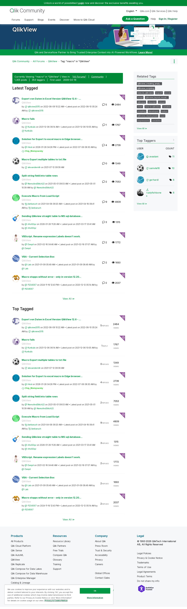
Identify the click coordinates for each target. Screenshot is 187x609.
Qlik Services (158, 11)
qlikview (141, 104)
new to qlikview (152, 109)
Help (153, 18)
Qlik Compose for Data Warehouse (29, 575)
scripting (142, 113)
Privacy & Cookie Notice (150, 560)
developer (153, 113)
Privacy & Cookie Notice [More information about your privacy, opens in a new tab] (56, 600)
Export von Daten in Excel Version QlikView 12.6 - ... (51, 100)
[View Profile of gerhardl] (154, 182)
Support (57, 571)
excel (167, 95)
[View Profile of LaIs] (29, 266)
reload (162, 104)
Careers (99, 566)
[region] (59, 594)
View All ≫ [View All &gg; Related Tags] (142, 130)
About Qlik (100, 543)
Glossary (57, 561)
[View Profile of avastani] (153, 158)
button (164, 113)
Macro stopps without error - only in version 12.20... (51, 279)
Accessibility (101, 557)
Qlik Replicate (18, 566)
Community (97, 78)
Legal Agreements (146, 573)
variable (166, 109)
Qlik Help (173, 11)
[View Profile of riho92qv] (32, 226)
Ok (95, 591)
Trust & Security (103, 552)
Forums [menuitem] (16, 19)
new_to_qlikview (145, 95)
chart (140, 109)
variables (156, 122)
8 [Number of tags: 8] (173, 182)
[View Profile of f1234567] (32, 287)
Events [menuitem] (51, 19)
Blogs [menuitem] (41, 19)
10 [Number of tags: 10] (173, 170)
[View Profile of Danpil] (31, 246)
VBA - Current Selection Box (38, 258)
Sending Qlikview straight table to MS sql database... (52, 218)
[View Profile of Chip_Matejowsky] (34, 153)
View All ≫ (69, 300)
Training (57, 566)
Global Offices (102, 575)
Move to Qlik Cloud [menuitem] (84, 19)
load (162, 118)
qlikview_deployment (148, 118)
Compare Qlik (60, 557)
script (140, 99)
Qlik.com (144, 11)
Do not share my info (148, 583)
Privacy (99, 561)
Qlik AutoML (17, 557)
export (159, 95)
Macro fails (28, 121)
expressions (143, 122)
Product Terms (144, 578)
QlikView (24, 31)
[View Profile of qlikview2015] (34, 108)
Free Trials (58, 552)
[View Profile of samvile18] (154, 170)
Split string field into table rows (40, 177)
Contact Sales (102, 579)
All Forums (39, 63)
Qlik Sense (16, 552)
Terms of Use (144, 569)
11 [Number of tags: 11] (173, 158)
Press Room (101, 548)
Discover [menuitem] (64, 19)
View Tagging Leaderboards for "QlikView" (155, 141)
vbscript (152, 104)
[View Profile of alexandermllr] (34, 169)
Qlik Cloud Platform (21, 548)
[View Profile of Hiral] (30, 149)
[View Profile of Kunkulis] (32, 129)
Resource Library (62, 543)
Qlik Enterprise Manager (23, 580)
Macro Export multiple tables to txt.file (44, 161)
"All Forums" (79, 78)
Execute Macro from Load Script (40, 198)
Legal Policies (144, 555)
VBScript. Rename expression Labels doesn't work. (51, 238)
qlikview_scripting (146, 90)
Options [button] (174, 63)
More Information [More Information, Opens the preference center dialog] (95, 597)
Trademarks (143, 564)
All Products (17, 543)
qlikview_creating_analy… (149, 86)
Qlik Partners (59, 548)
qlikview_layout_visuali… (157, 99)
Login (81, 3)
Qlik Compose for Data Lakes (26, 571)
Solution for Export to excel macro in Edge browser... (52, 141)
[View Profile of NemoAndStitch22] (36, 186)
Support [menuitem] (28, 19)
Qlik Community (20, 63)
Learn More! (145, 54)
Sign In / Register (168, 18)
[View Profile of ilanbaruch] (33, 206)
